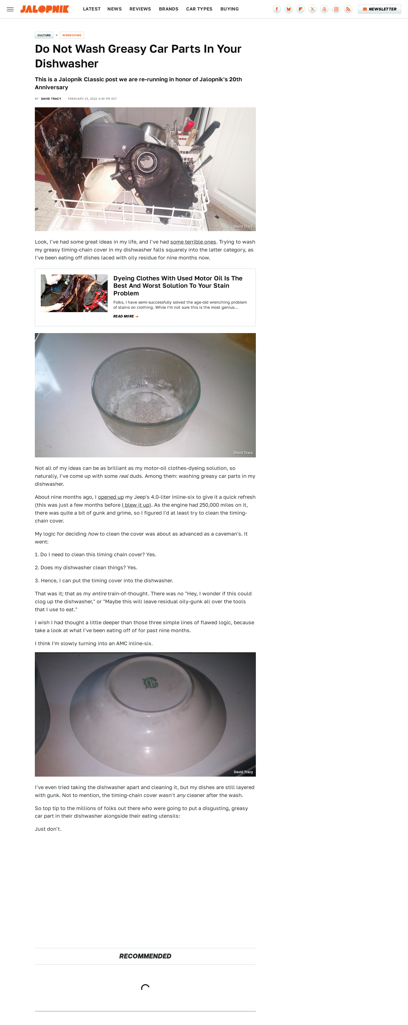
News (114, 9)
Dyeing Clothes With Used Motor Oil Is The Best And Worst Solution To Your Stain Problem (178, 285)
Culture (44, 35)
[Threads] (324, 9)
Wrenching (72, 35)
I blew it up (135, 505)
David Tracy (51, 98)
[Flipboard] (300, 9)
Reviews (140, 9)
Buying (229, 9)
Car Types (199, 9)
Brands (168, 9)
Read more (123, 316)
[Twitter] (312, 9)
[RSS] (348, 9)
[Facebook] (277, 9)
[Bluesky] (288, 9)
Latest (92, 9)
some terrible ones (193, 242)
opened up (111, 497)
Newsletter (380, 9)
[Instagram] (336, 9)
